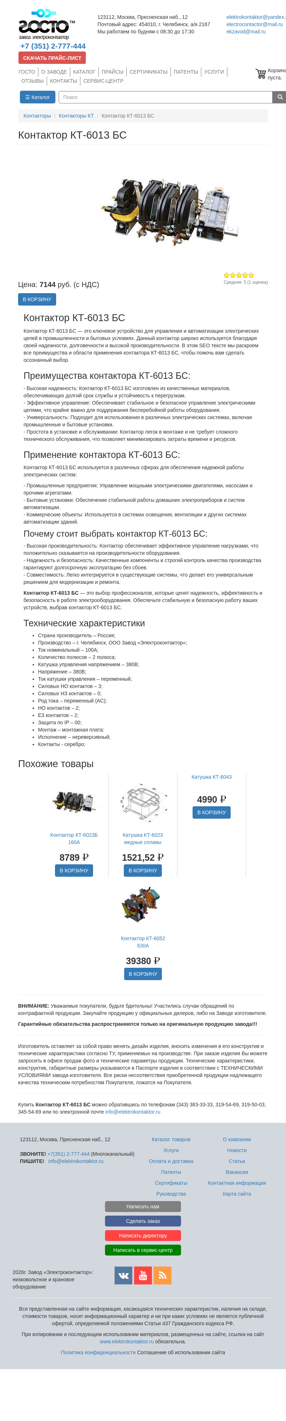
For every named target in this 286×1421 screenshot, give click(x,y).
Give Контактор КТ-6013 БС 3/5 (239, 275)
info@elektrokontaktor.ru (132, 1112)
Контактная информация (237, 1183)
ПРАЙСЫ (112, 72)
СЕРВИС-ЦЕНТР (103, 81)
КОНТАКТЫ (63, 81)
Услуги (171, 1150)
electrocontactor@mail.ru (255, 24)
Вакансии (237, 1172)
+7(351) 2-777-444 (68, 1154)
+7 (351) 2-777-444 (52, 46)
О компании (237, 1139)
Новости (237, 1150)
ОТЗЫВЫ (32, 81)
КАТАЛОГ (84, 72)
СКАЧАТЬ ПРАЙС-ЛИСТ (52, 58)
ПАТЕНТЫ (186, 72)
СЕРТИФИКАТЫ (149, 72)
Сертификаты (171, 1183)
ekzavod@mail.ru (246, 31)
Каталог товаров (171, 1139)
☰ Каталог (37, 97)
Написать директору (143, 1235)
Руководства (171, 1194)
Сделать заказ (143, 1221)
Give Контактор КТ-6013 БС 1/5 (227, 275)
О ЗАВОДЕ (54, 72)
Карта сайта (237, 1194)
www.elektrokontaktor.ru (127, 1341)
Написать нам (143, 1206)
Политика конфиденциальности (98, 1352)
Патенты (171, 1172)
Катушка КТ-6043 (212, 777)
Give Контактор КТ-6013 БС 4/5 (245, 275)
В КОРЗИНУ (37, 299)
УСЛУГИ (214, 72)
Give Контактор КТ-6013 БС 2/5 (233, 275)
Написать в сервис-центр (143, 1250)
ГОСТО (26, 72)
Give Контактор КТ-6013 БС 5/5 (251, 275)
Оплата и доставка (171, 1161)
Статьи (237, 1161)
